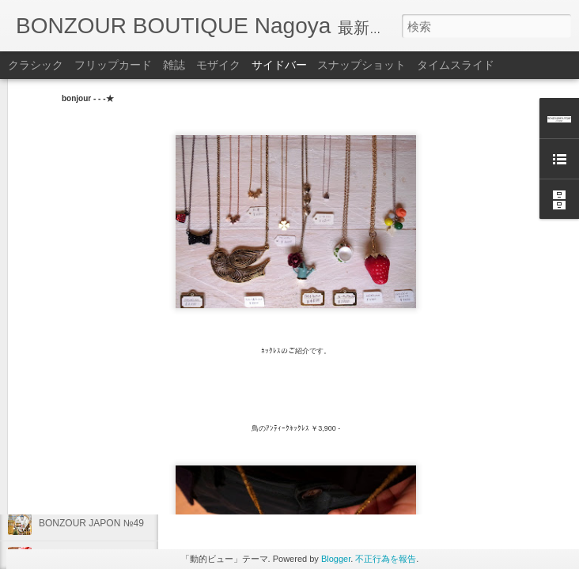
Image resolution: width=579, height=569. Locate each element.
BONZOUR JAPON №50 (91, 452)
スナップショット (361, 64)
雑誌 (174, 64)
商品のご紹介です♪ (79, 487)
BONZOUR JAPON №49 (91, 523)
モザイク (218, 64)
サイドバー (279, 64)
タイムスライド (455, 64)
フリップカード (113, 64)
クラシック (35, 64)
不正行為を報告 (385, 558)
